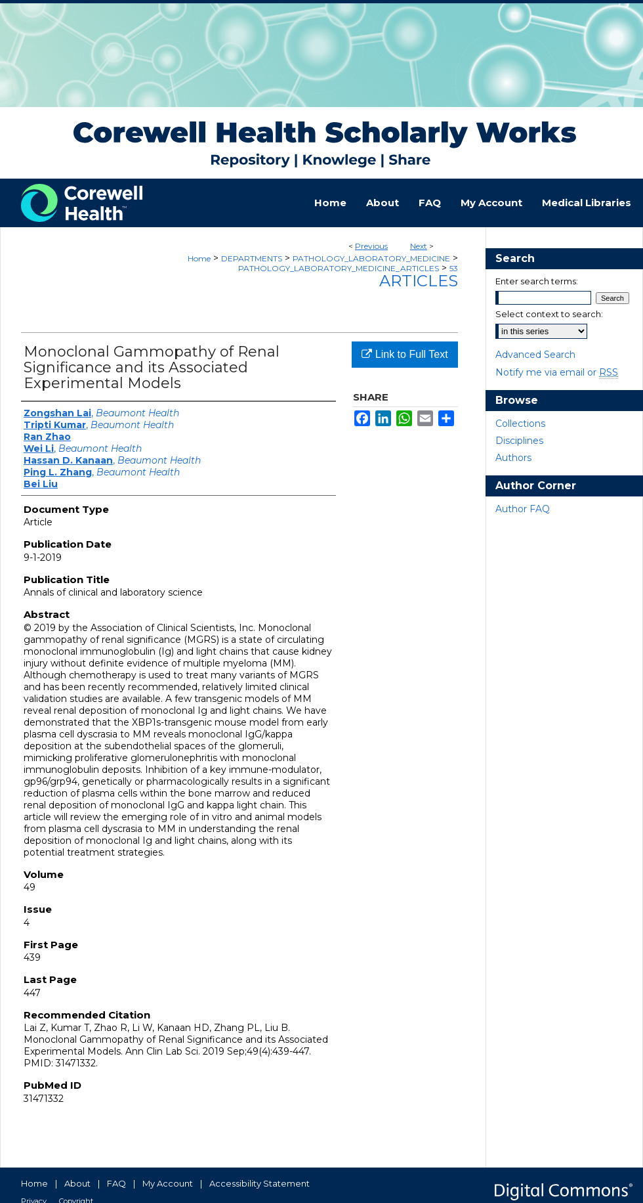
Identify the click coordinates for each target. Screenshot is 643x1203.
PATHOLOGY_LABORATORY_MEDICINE (371, 258)
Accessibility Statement (259, 1183)
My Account (167, 1183)
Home (199, 258)
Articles (418, 280)
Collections (520, 423)
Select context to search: (549, 314)
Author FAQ (522, 509)
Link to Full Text (404, 354)
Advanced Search (535, 355)
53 (453, 268)
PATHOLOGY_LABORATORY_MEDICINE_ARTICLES (338, 268)
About (77, 1183)
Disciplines (519, 441)
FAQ (116, 1183)
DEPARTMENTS (251, 258)
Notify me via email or (556, 372)
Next (418, 246)
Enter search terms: (536, 281)
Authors (513, 458)
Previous (371, 246)
